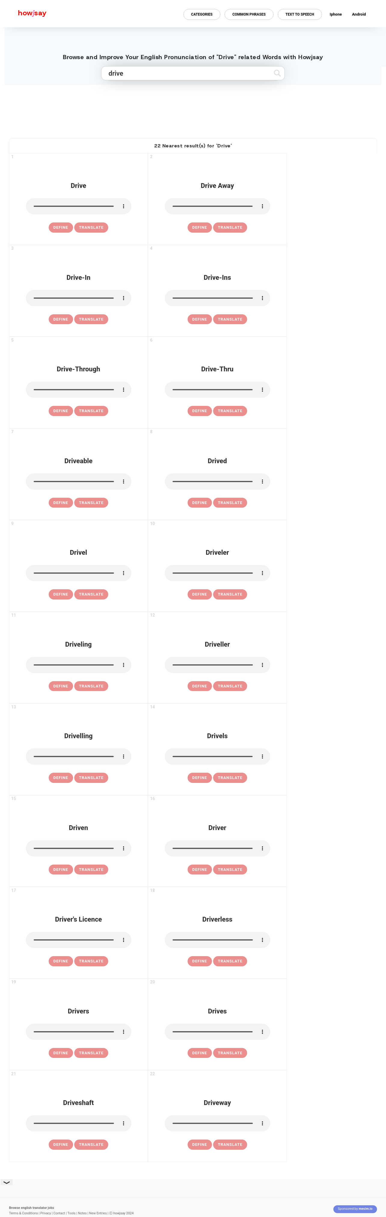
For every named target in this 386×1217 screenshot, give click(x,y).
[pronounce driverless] (217, 940)
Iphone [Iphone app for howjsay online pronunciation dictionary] (336, 14)
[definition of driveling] (61, 686)
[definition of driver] (200, 870)
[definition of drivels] (200, 778)
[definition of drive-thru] (200, 411)
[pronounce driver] (217, 848)
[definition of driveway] (200, 1145)
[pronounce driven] (78, 848)
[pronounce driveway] (217, 1123)
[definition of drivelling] (61, 778)
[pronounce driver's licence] (78, 940)
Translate (91, 227)
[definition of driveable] (61, 503)
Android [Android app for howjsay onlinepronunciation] (359, 14)
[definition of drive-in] (61, 319)
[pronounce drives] (217, 1032)
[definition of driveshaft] (61, 1145)
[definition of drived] (200, 503)
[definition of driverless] (200, 961)
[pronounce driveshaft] (78, 1123)
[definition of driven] (61, 870)
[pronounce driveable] (78, 481)
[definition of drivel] (61, 594)
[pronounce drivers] (78, 1032)
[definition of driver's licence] (61, 961)
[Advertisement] (193, 108)
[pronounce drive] (78, 206)
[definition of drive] (61, 227)
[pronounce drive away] (217, 206)
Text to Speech (300, 14)
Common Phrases (249, 14)
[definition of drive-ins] (200, 319)
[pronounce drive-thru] (217, 390)
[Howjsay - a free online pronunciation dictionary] (23, 13)
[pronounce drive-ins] (217, 298)
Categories (202, 14)
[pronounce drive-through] (78, 390)
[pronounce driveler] (217, 573)
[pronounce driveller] (217, 665)
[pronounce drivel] (78, 573)
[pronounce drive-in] (78, 298)
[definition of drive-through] (61, 411)
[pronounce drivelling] (78, 756)
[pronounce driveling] (78, 665)
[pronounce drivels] (217, 756)
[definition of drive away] (200, 227)
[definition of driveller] (200, 686)
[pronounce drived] (217, 481)
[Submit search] (277, 73)
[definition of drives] (200, 1053)
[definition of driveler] (200, 594)
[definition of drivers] (61, 1053)
